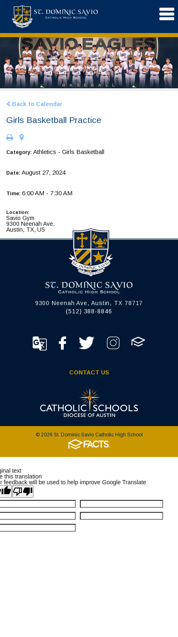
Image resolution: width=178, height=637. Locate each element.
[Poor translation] (23, 491)
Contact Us (89, 372)
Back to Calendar (34, 104)
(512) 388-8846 (89, 311)
